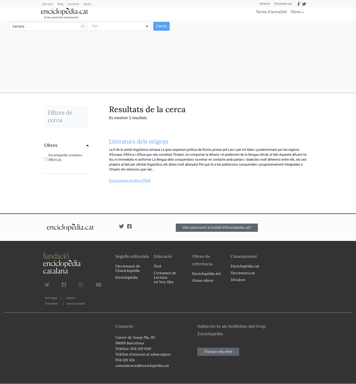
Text (157, 266)
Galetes (71, 298)
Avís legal (51, 298)
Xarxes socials (75, 303)
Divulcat (265, 3)
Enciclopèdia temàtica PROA (130, 181)
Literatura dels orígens (138, 141)
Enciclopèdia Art (206, 273)
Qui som (47, 4)
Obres (296, 11)
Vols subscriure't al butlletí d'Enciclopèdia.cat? (217, 227)
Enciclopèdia (126, 277)
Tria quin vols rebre (218, 352)
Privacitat (51, 303)
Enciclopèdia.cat (245, 266)
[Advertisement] (266, 56)
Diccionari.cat (282, 3)
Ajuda (87, 4)
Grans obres (202, 280)
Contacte (73, 4)
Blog (60, 4)
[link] (66, 145)
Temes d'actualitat (271, 12)
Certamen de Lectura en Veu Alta (165, 277)
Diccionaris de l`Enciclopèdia (127, 268)
